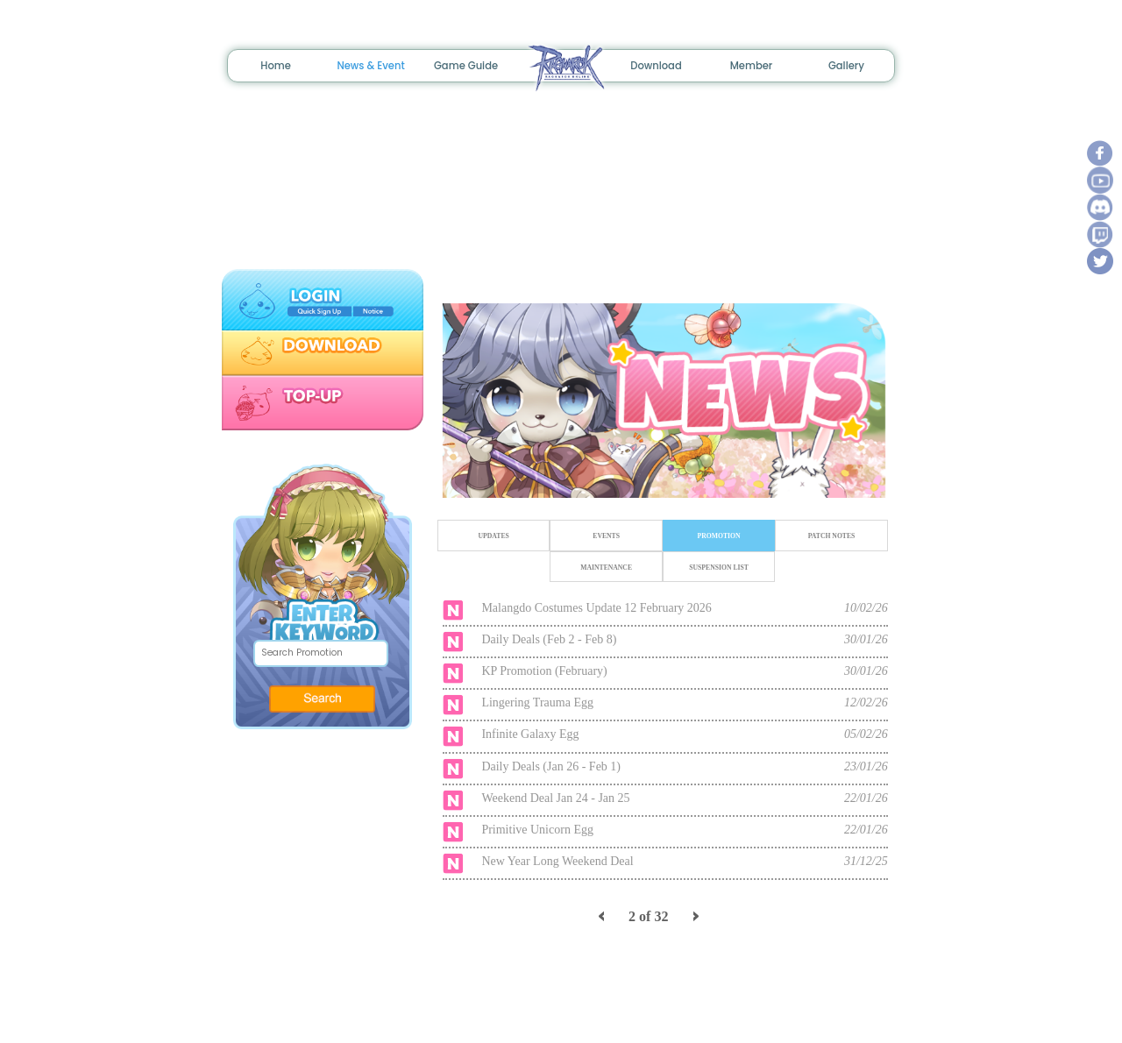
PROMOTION (718, 536)
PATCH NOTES (831, 536)
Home (275, 66)
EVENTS (606, 536)
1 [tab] (641, 477)
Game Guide (466, 66)
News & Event (370, 66)
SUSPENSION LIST (719, 567)
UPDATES (493, 536)
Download (656, 66)
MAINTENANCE (606, 567)
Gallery (846, 66)
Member (751, 66)
